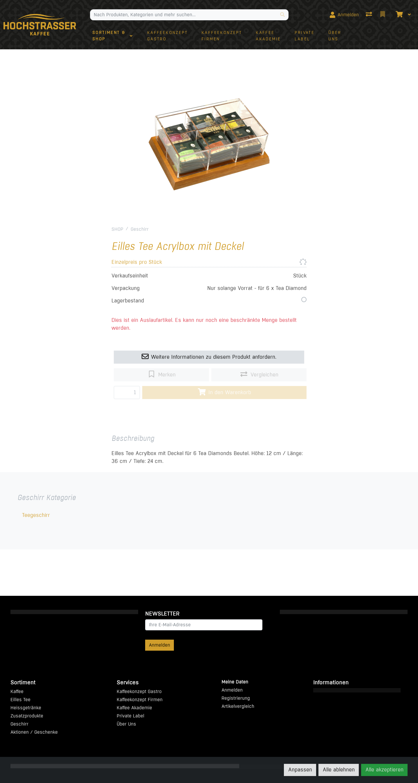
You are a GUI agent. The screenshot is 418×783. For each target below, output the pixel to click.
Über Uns (126, 724)
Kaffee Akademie (134, 707)
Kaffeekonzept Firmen (140, 699)
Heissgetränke (25, 707)
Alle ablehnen (339, 769)
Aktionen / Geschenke (34, 732)
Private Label (130, 716)
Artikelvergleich (237, 706)
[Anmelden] (344, 15)
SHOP (117, 229)
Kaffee (17, 691)
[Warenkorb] (398, 14)
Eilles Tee (20, 699)
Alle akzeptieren (384, 769)
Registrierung (235, 698)
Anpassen (300, 769)
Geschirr (140, 229)
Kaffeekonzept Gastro (139, 691)
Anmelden (159, 645)
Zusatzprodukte (26, 716)
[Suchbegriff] (183, 14)
